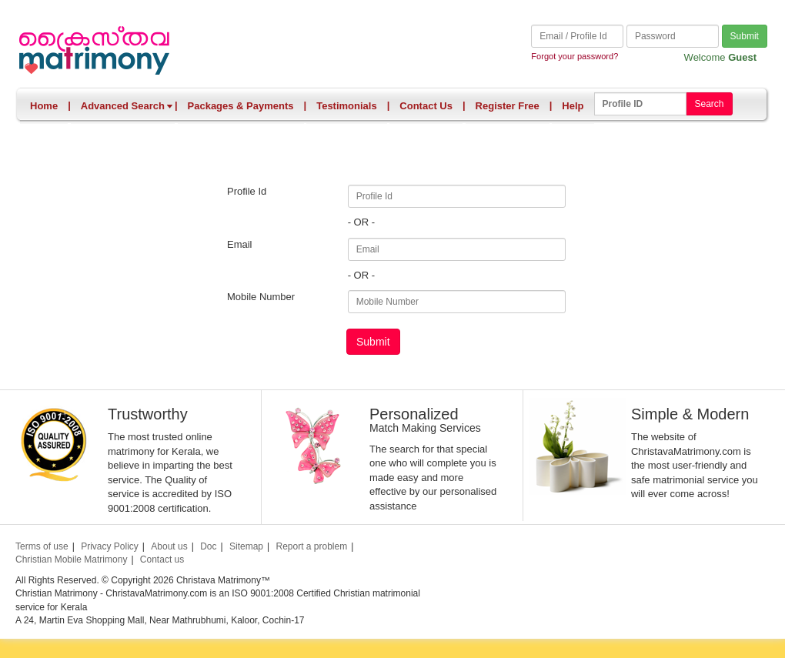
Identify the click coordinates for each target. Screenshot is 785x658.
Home (44, 106)
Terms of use (41, 546)
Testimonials (346, 106)
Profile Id (246, 191)
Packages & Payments (241, 106)
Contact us (162, 559)
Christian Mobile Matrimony (71, 559)
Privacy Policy (110, 546)
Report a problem (311, 546)
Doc (208, 546)
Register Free (507, 106)
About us (169, 546)
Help (572, 106)
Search (708, 104)
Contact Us (426, 106)
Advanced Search (127, 106)
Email (239, 244)
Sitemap (246, 546)
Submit (744, 36)
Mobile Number (261, 296)
